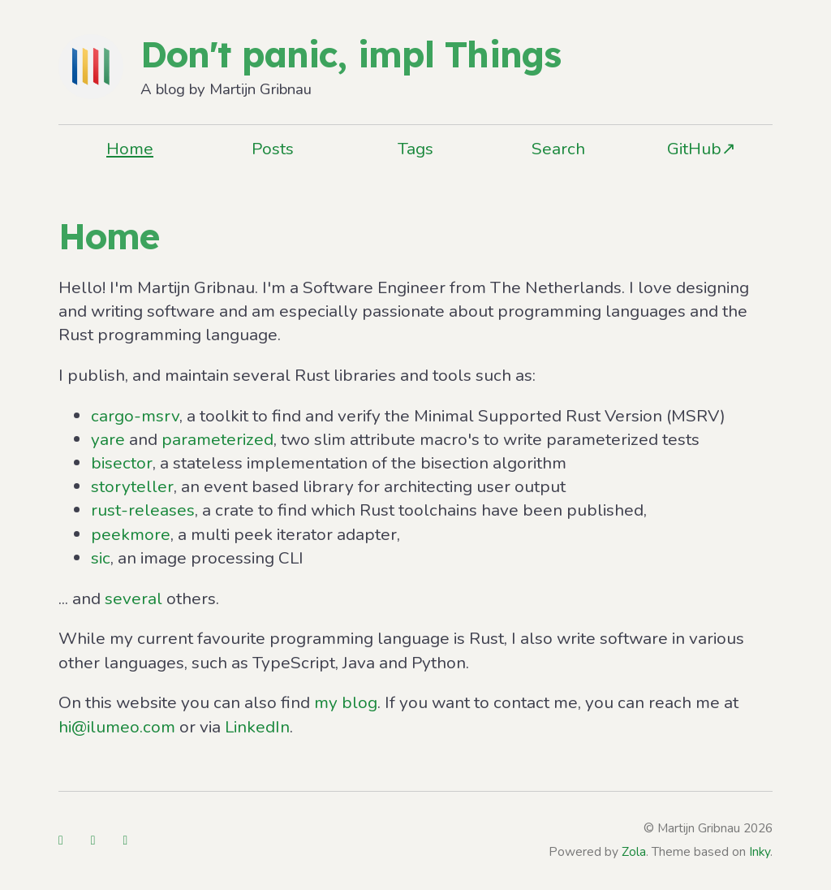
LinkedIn (257, 726)
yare (108, 439)
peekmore (130, 534)
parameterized (217, 439)
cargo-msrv (135, 415)
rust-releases (143, 510)
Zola (634, 852)
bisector (122, 462)
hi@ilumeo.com (116, 726)
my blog (345, 702)
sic (100, 558)
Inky (759, 852)
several (133, 598)
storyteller (132, 486)
